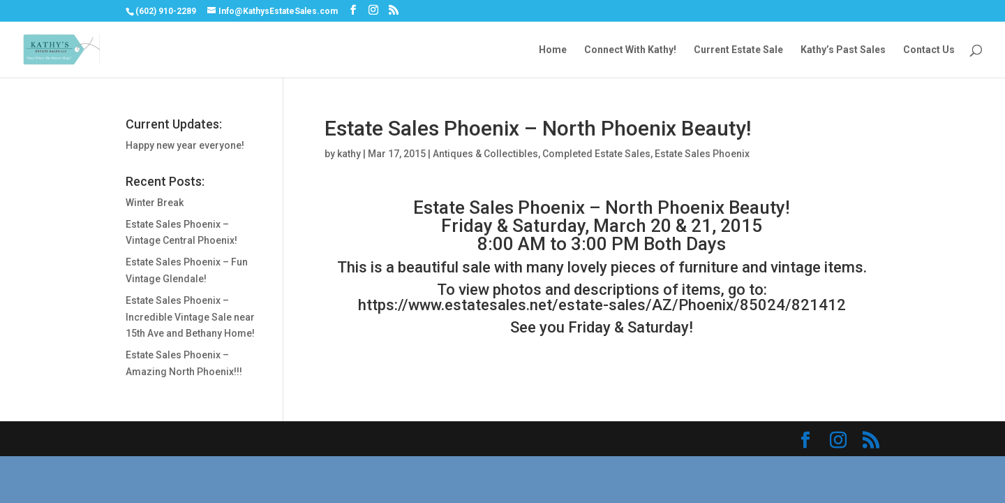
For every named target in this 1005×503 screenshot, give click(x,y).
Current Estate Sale (738, 50)
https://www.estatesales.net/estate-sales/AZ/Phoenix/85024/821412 (602, 305)
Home (553, 50)
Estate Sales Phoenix (702, 153)
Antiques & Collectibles (485, 153)
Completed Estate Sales (596, 153)
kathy (349, 153)
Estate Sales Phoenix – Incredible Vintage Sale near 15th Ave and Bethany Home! (190, 317)
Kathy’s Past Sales (843, 50)
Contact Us (929, 50)
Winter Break (155, 202)
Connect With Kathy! (630, 50)
